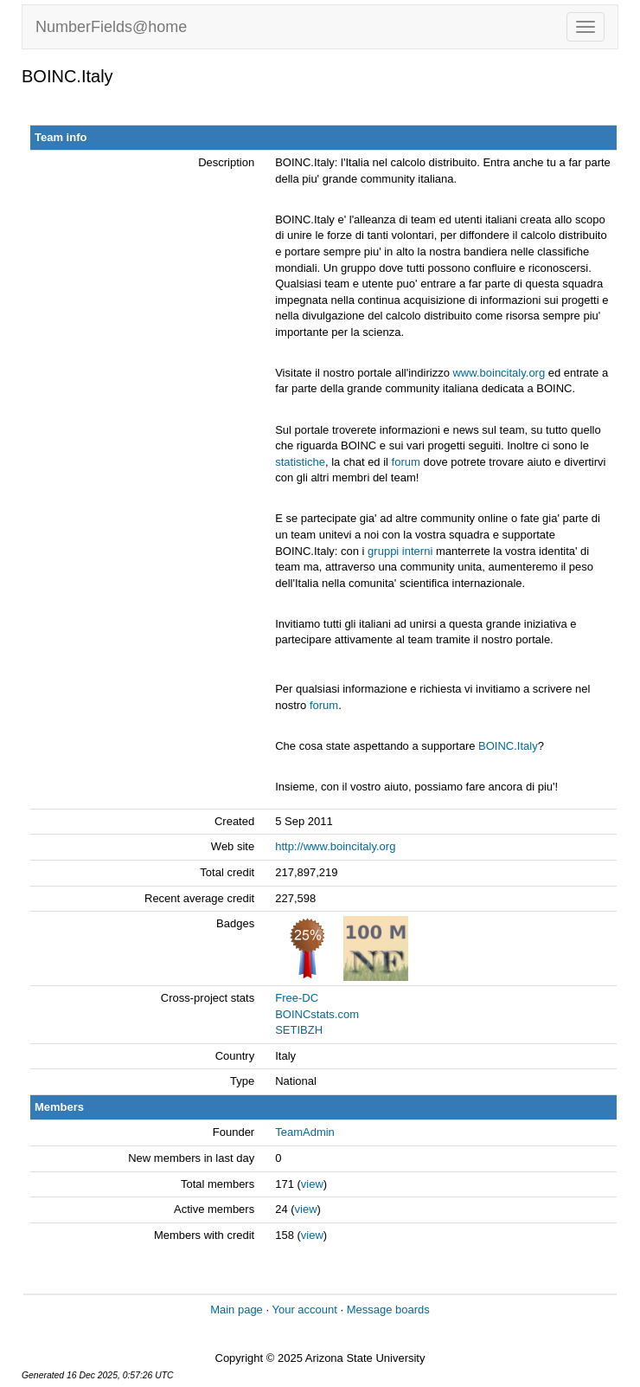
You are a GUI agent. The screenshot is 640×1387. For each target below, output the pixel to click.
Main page (236, 1309)
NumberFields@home (111, 26)
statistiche (300, 461)
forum (406, 461)
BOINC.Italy (508, 745)
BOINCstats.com (317, 1014)
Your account (304, 1309)
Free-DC (296, 997)
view (312, 1183)
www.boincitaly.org (498, 372)
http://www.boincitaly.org (335, 846)
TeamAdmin (305, 1132)
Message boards (388, 1309)
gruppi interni (400, 551)
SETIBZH (299, 1029)
